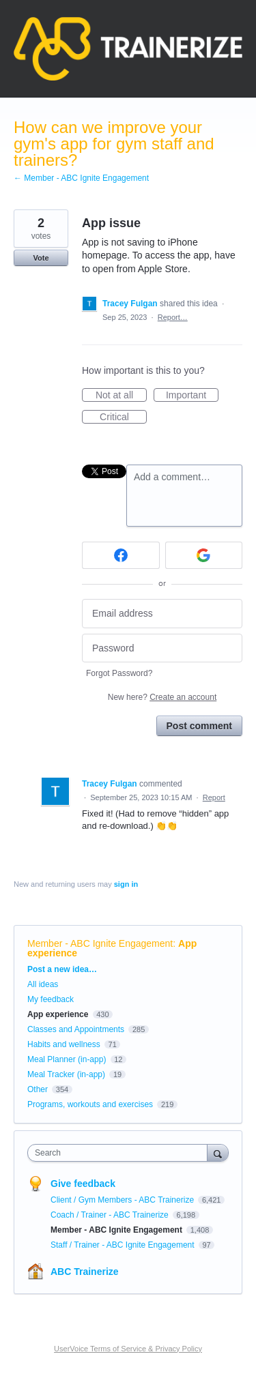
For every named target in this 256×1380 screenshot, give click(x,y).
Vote (40, 258)
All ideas (42, 984)
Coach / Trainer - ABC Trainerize (111, 1215)
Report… (173, 317)
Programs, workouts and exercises (90, 1104)
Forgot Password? (119, 673)
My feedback (50, 999)
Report (214, 797)
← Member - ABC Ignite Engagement (81, 178)
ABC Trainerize (85, 1271)
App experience (57, 1014)
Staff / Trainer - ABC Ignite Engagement (124, 1245)
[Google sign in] (204, 555)
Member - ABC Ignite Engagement (100, 943)
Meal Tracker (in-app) (66, 1074)
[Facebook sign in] (121, 555)
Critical (123, 417)
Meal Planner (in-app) (66, 1059)
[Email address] (162, 613)
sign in (126, 884)
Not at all (121, 396)
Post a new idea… (62, 969)
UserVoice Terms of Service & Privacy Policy (128, 1349)
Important (192, 396)
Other (37, 1089)
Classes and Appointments (75, 1029)
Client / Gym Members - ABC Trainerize (123, 1200)
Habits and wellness (63, 1044)
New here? (162, 697)
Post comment (199, 725)
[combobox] (120, 1153)
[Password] (162, 648)
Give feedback (83, 1183)
